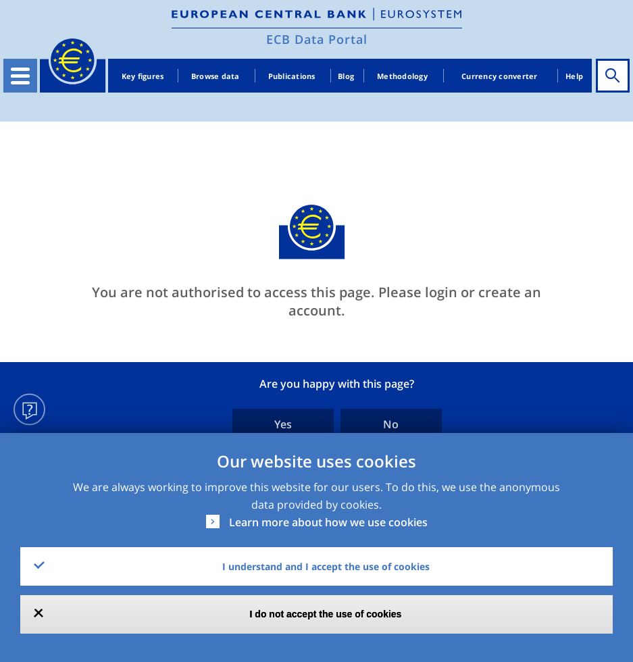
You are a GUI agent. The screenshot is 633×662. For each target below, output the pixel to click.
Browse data (215, 76)
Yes (283, 424)
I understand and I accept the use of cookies (326, 566)
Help (574, 76)
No (391, 424)
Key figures (143, 76)
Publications (291, 76)
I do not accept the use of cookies (326, 614)
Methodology (402, 76)
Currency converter (499, 76)
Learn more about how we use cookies (328, 522)
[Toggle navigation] (20, 76)
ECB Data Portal (317, 39)
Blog (346, 76)
